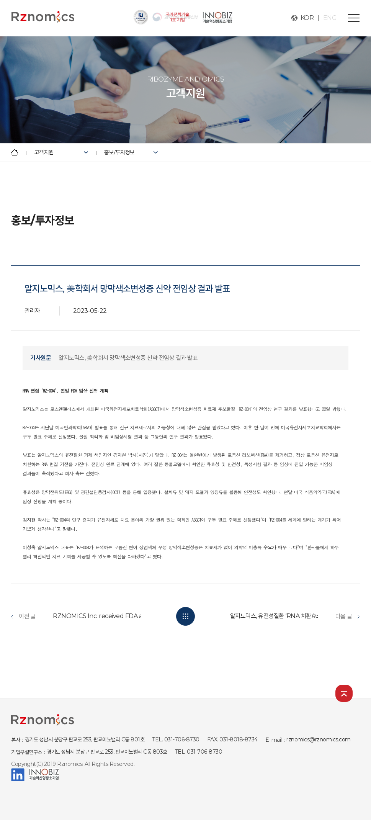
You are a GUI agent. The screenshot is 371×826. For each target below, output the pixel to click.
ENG (330, 17)
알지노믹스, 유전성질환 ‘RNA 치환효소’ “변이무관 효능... (295, 616)
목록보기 (185, 616)
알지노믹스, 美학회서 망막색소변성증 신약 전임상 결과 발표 (128, 357)
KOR (307, 17)
